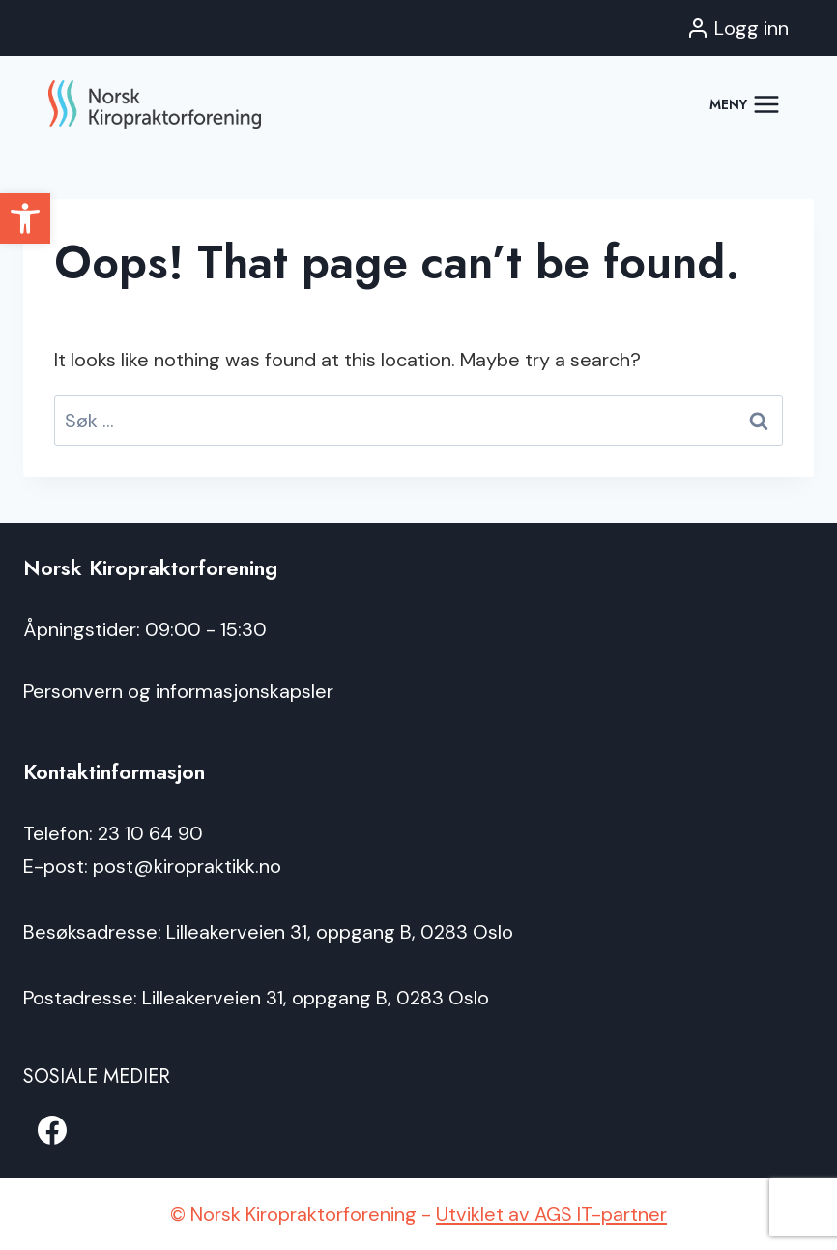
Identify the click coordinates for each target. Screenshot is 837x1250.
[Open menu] (745, 104)
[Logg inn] (737, 28)
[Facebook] (52, 1130)
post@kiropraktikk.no (187, 866)
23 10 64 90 (150, 833)
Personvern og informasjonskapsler (178, 691)
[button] (25, 218)
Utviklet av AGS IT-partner (551, 1214)
